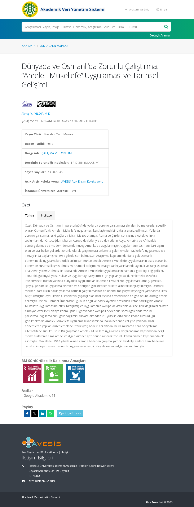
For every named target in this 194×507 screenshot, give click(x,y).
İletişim (65, 452)
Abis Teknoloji (154, 502)
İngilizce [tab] (46, 215)
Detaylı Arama (160, 35)
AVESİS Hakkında (47, 452)
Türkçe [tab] (29, 215)
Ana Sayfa (28, 45)
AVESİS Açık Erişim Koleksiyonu (82, 181)
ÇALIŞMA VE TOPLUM (56, 153)
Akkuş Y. (27, 113)
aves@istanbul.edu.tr (42, 481)
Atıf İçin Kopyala (70, 413)
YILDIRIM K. (42, 113)
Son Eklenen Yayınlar (54, 45)
